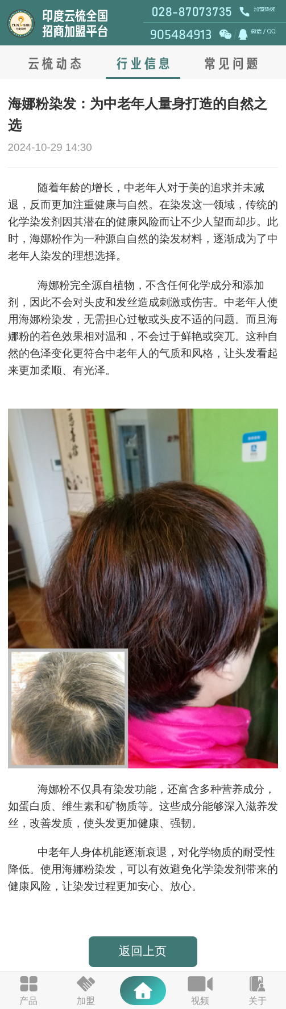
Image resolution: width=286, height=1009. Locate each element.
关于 (257, 1000)
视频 (200, 1000)
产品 (28, 1000)
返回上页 (143, 951)
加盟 (86, 1000)
